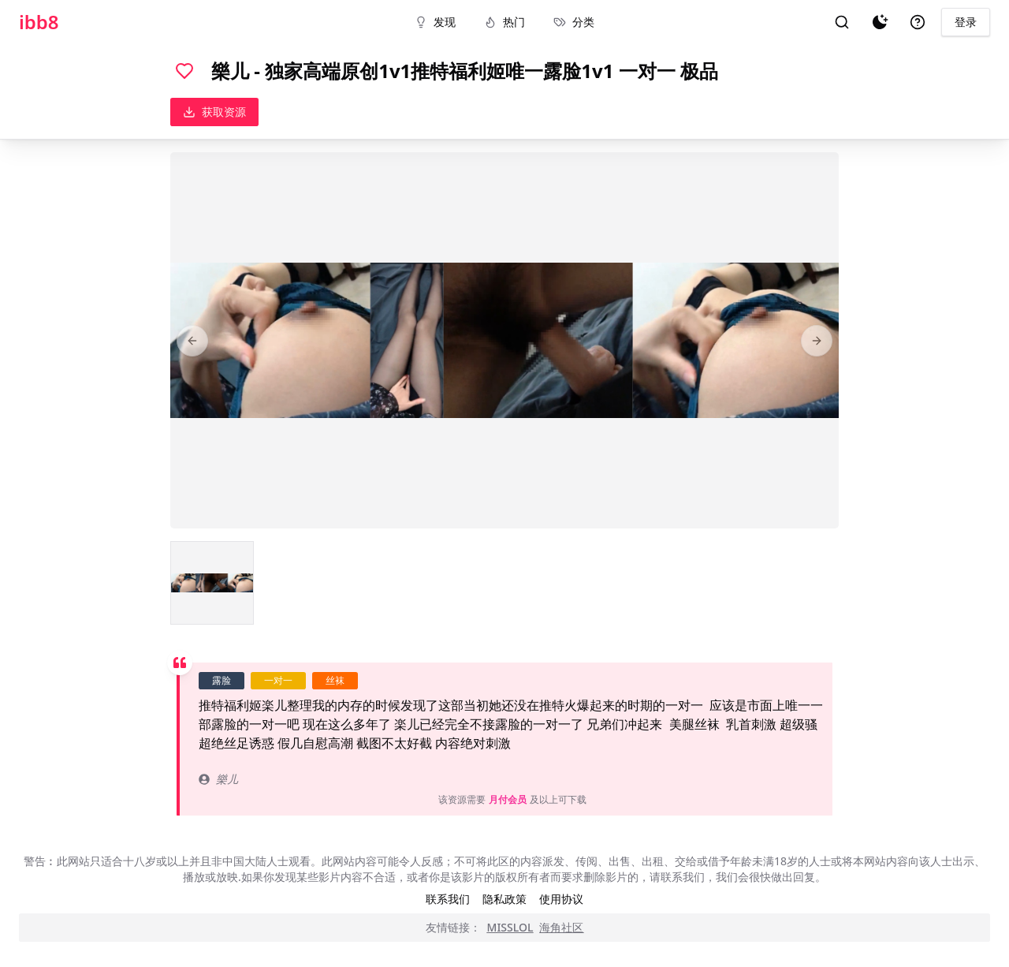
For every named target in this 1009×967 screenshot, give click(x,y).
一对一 (278, 680)
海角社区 (561, 927)
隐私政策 (504, 898)
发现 (435, 21)
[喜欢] (184, 71)
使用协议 (561, 898)
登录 (966, 21)
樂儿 (218, 778)
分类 (573, 21)
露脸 (221, 680)
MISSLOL (510, 927)
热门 (504, 21)
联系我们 (448, 898)
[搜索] (842, 22)
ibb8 (39, 22)
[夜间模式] (880, 22)
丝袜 (335, 680)
